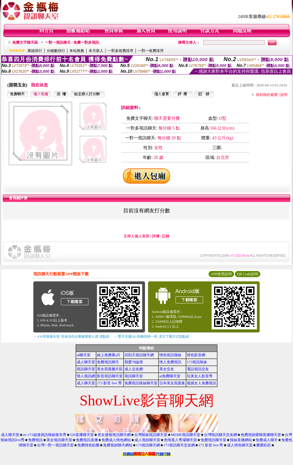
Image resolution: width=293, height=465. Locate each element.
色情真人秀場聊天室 (180, 440)
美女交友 (166, 369)
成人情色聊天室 (240, 445)
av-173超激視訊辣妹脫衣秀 (44, 435)
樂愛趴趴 (263, 445)
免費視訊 (35, 440)
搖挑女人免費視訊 (201, 383)
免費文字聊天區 (25, 42)
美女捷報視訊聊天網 (114, 435)
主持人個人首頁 (136, 236)
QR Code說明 (247, 274)
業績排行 (35, 51)
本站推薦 (76, 51)
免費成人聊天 (267, 440)
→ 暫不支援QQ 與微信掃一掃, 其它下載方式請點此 (151, 336)
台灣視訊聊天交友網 (220, 435)
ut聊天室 (84, 355)
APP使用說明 (221, 274)
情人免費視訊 (170, 362)
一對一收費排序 (151, 51)
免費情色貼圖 (88, 445)
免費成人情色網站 (116, 440)
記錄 (165, 236)
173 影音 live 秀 (109, 383)
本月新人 (96, 51)
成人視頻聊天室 (147, 440)
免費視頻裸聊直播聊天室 (261, 435)
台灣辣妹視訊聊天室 (150, 435)
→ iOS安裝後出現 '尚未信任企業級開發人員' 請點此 (71, 336)
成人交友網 (133, 369)
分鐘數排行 (56, 51)
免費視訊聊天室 (213, 440)
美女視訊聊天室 (59, 440)
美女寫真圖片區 (110, 369)
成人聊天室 (86, 362)
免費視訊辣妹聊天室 (141, 383)
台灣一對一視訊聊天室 (55, 445)
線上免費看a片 (109, 355)
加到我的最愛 (267, 95)
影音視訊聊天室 (110, 376)
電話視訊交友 (198, 369)
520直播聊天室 (82, 435)
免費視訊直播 (87, 440)
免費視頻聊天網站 (117, 445)
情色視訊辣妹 (170, 355)
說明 (283, 95)
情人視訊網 (86, 376)
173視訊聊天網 (148, 445)
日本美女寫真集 (172, 383)
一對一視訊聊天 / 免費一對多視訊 (72, 42)
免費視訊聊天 (108, 362)
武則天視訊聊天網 (139, 355)
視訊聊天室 (86, 369)
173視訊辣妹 (197, 362)
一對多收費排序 (120, 51)
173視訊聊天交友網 (179, 445)
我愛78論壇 (133, 362)
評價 (155, 236)
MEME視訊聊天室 (185, 435)
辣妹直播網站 (241, 440)
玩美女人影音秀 (200, 376)
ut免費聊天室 (169, 376)
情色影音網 (196, 355)
